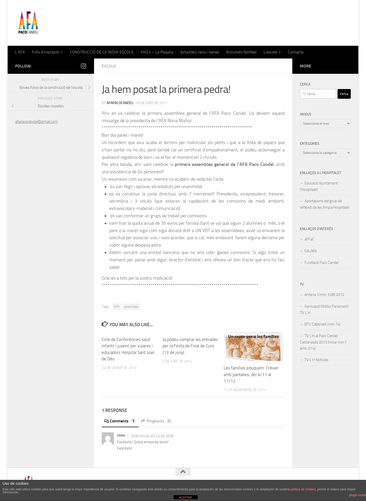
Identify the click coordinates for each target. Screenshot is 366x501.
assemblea (131, 306)
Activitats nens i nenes (199, 52)
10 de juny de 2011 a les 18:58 (152, 435)
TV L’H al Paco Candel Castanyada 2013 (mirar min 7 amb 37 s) (323, 342)
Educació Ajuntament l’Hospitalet (319, 186)
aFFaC (309, 239)
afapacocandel (120, 103)
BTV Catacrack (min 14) (322, 324)
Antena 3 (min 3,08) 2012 (324, 294)
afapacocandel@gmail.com (36, 121)
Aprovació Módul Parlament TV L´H (324, 309)
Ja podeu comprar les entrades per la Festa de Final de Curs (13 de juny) (190, 346)
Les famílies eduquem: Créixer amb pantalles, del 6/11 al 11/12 (251, 374)
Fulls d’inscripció (45, 52)
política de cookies (303, 489)
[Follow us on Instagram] (83, 66)
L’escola (270, 52)
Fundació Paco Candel (321, 262)
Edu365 (310, 251)
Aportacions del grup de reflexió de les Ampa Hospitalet (324, 204)
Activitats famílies (241, 52)
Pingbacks (156, 421)
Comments (120, 421)
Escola (109, 66)
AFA (116, 306)
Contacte (295, 52)
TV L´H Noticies (316, 359)
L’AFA (20, 52)
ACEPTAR (185, 497)
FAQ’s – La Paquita (157, 52)
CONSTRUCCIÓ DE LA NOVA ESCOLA (102, 52)
